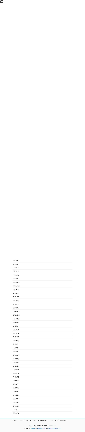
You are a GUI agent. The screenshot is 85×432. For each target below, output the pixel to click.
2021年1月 (16, 279)
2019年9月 (16, 322)
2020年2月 (16, 304)
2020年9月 (16, 289)
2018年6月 (16, 373)
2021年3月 (16, 275)
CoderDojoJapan (43, 420)
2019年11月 (16, 315)
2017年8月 (16, 410)
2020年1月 (16, 308)
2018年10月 (16, 359)
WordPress (32, 428)
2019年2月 (16, 344)
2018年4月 (16, 380)
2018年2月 (16, 388)
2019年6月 (16, 329)
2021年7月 (16, 264)
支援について (54, 420)
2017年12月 (16, 395)
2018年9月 (16, 362)
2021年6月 (16, 268)
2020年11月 (16, 282)
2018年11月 (16, 355)
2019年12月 (16, 311)
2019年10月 (16, 319)
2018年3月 (16, 384)
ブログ (22, 420)
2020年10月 (16, 286)
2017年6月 (16, 413)
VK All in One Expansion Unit (54, 428)
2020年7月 (16, 297)
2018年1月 (16, 391)
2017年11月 (16, 399)
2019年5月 (16, 333)
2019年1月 (16, 348)
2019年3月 (16, 340)
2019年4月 (16, 337)
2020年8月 (16, 293)
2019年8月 (16, 326)
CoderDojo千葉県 (31, 420)
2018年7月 (16, 370)
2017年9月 (16, 406)
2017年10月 (16, 402)
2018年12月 (16, 351)
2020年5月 (16, 300)
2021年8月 (16, 260)
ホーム (16, 420)
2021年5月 (16, 271)
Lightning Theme (42, 428)
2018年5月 (16, 377)
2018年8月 (16, 366)
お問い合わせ (63, 420)
